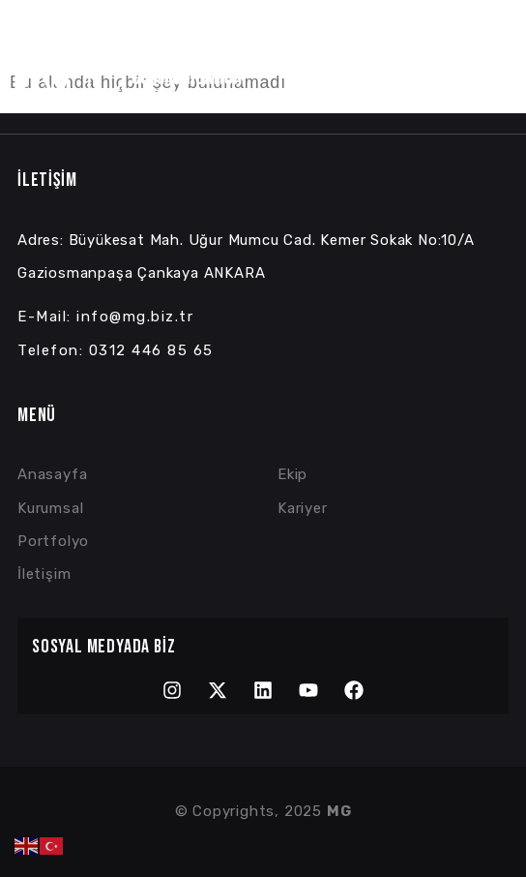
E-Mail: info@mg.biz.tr (105, 316)
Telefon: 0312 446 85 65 (115, 350)
